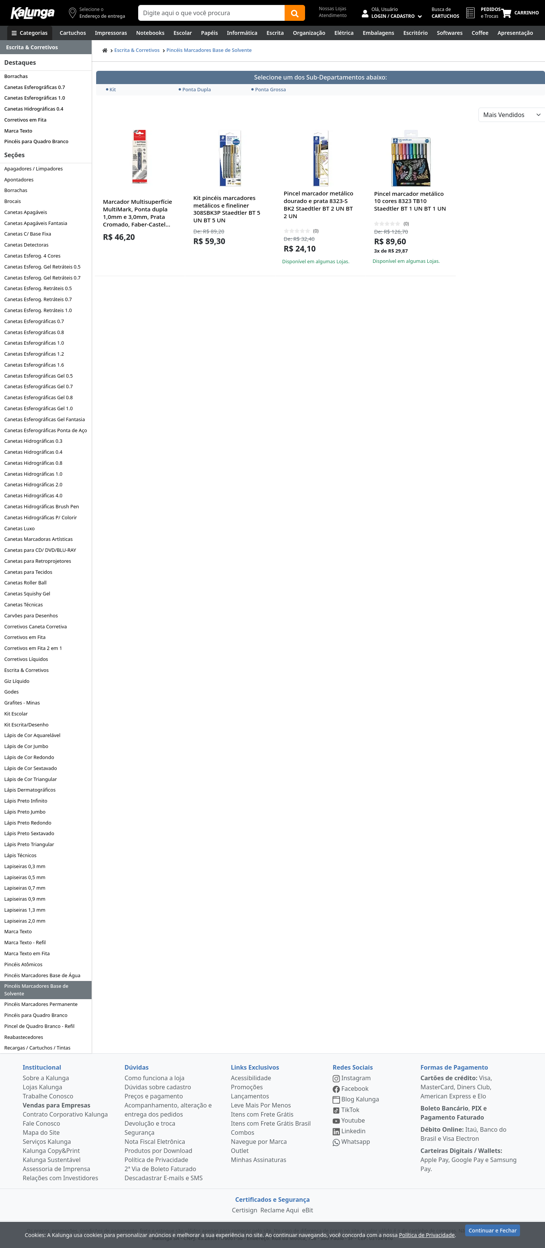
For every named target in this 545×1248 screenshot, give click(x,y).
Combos (242, 1132)
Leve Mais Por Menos (261, 1105)
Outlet (240, 1150)
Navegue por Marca (259, 1141)
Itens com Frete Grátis (262, 1114)
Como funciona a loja (154, 1078)
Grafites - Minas (22, 702)
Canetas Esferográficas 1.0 (34, 97)
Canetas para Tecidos (28, 572)
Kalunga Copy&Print (51, 1150)
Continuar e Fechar (493, 1233)
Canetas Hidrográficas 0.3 (33, 440)
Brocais (12, 201)
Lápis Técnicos (20, 855)
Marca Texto (18, 130)
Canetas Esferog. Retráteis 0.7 (38, 299)
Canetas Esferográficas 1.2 (34, 353)
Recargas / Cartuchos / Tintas (37, 1047)
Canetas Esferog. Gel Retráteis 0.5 (42, 266)
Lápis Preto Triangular (29, 844)
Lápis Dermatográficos (30, 789)
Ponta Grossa (268, 89)
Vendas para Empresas (56, 1105)
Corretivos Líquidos (26, 659)
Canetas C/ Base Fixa (27, 233)
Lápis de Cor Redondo (29, 757)
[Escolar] (183, 33)
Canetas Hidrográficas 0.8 (33, 462)
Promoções (247, 1087)
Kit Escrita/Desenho (26, 724)
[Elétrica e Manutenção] (344, 33)
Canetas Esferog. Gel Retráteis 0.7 (42, 277)
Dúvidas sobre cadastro (158, 1087)
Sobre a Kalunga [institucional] (46, 1078)
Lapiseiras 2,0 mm (24, 920)
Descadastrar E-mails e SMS (164, 1178)
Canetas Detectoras (26, 244)
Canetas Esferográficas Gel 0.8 (38, 397)
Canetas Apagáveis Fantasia (35, 223)
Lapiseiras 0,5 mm (24, 877)
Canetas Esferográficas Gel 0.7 (38, 386)
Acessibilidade (251, 1078)
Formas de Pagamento (454, 1067)
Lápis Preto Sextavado (29, 833)
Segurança (139, 1132)
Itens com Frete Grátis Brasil (271, 1123)
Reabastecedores (23, 1037)
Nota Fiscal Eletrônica (155, 1141)
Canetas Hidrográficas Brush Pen (41, 506)
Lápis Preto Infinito (25, 800)
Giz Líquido (17, 681)
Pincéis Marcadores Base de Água (42, 975)
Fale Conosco (41, 1123)
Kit (111, 89)
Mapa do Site (41, 1132)
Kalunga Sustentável (52, 1160)
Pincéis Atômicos (23, 964)
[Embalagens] (378, 33)
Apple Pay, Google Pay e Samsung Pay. (468, 1159)
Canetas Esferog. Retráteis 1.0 (38, 310)
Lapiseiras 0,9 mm (24, 898)
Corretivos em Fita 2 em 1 (33, 648)
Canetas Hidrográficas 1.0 (33, 473)
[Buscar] (295, 13)
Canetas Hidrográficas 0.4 (33, 108)
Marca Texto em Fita (27, 953)
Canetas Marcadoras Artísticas (38, 539)
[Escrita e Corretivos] (275, 33)
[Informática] (242, 33)
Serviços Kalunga (47, 1141)
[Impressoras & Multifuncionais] (111, 33)
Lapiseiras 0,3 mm (24, 866)
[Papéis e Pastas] (209, 33)
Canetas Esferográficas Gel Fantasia (44, 419)
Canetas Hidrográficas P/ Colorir (40, 517)
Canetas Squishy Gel (27, 593)
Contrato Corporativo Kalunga (65, 1114)
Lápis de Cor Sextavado (30, 768)
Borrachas (16, 76)
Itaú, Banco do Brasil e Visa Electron (463, 1134)
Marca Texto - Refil (25, 942)
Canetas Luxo (19, 528)
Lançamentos (250, 1096)
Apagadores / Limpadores (33, 168)
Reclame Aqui (279, 1210)
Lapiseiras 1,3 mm (24, 909)
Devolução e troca (150, 1123)
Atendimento (333, 15)
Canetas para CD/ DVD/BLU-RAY (40, 550)
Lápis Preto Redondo (27, 822)
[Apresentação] (515, 33)
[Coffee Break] (480, 33)
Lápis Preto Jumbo (24, 811)
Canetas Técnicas (23, 604)
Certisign (244, 1210)
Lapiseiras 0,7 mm (24, 887)
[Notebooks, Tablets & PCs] (150, 33)
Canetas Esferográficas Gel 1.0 (38, 408)
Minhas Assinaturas (258, 1160)
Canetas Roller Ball (25, 582)
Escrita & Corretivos (26, 670)
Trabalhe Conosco (48, 1096)
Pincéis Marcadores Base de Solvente (36, 989)
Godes (11, 691)
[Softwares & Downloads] (449, 33)
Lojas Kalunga (42, 1087)
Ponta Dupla (195, 89)
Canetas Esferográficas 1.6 (34, 364)
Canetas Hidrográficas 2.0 (33, 484)
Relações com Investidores (60, 1178)
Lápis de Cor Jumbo (26, 746)
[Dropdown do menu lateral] (46, 47)
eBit (307, 1210)
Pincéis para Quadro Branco (36, 141)
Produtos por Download (158, 1150)
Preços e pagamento (154, 1096)
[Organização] (309, 33)
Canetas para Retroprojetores (37, 561)
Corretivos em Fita (25, 119)
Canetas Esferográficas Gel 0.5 (38, 375)
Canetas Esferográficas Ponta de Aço (45, 430)
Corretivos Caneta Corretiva (35, 626)
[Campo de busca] (211, 13)
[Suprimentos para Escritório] (416, 33)
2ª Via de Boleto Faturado (160, 1169)
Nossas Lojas (332, 8)
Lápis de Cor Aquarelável (32, 735)
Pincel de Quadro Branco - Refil (39, 1026)
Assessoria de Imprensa (56, 1169)
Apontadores (19, 179)
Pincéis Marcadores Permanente (41, 1004)
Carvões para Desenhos (31, 615)
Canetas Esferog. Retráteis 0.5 (38, 288)
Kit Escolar (16, 713)
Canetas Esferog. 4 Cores (32, 255)
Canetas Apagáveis (25, 212)
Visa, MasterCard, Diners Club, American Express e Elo (456, 1087)
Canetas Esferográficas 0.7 (34, 87)
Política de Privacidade (156, 1160)
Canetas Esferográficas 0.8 (34, 332)
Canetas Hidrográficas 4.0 (33, 495)
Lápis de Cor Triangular (30, 779)
